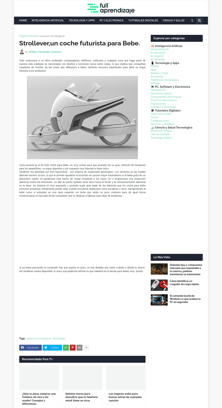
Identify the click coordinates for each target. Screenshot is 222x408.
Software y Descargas (163, 107)
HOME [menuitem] (23, 20)
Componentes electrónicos (166, 97)
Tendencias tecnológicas (165, 80)
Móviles (155, 66)
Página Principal (28, 36)
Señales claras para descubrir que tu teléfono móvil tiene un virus (81, 397)
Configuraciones (160, 120)
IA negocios (157, 56)
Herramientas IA (160, 49)
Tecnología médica (161, 137)
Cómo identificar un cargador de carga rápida (184, 283)
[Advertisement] (82, 308)
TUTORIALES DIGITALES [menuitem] (143, 20)
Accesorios (157, 76)
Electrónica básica (161, 93)
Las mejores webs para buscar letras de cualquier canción (125, 397)
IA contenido (158, 59)
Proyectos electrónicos (164, 100)
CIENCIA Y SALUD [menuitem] (173, 20)
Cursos (155, 117)
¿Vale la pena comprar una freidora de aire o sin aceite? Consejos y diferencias (39, 399)
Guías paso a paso (161, 113)
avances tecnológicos (52, 36)
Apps (154, 69)
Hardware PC (158, 90)
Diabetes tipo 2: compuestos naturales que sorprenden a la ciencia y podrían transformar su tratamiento (186, 270)
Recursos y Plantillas (162, 124)
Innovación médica (161, 130)
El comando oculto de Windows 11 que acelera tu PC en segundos (185, 298)
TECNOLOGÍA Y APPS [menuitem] (82, 20)
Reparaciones (158, 103)
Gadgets (155, 83)
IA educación (158, 52)
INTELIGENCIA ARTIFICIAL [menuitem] (48, 20)
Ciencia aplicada (160, 134)
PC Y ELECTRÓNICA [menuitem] (111, 20)
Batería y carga (159, 73)
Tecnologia (59, 338)
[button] (192, 20)
